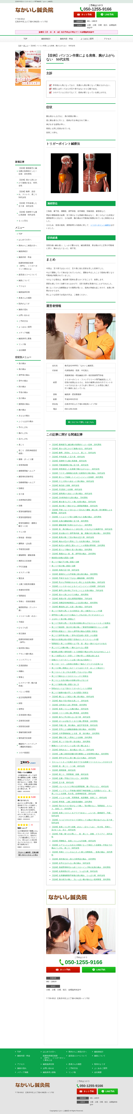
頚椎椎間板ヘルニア (27, 482)
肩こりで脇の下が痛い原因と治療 (65, 562)
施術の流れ (23, 309)
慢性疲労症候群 (25, 738)
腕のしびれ (23, 433)
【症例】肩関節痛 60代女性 (63, 770)
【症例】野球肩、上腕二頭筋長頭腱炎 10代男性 (71, 802)
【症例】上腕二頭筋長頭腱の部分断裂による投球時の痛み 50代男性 (80, 754)
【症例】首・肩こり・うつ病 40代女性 (68, 766)
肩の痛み (22, 369)
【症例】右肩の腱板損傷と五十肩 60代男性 (70, 521)
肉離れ (21, 671)
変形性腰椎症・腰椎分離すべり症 (28, 524)
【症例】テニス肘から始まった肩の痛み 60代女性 (72, 481)
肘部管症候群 (24, 726)
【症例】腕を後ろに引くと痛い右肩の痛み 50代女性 (73, 502)
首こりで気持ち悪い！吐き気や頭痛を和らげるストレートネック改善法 (80, 623)
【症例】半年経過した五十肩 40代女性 (68, 457)
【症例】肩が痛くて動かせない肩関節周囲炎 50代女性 (74, 506)
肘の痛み (22, 387)
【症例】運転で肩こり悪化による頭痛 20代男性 (71, 737)
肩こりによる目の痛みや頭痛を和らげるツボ (69, 680)
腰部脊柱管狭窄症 (26, 477)
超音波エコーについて (28, 275)
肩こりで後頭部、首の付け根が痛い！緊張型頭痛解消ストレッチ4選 (79, 627)
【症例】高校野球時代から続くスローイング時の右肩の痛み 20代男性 (81, 867)
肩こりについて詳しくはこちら (81, 422)
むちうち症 (23, 628)
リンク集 (22, 344)
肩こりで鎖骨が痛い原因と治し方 (65, 684)
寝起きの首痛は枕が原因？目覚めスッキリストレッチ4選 (75, 639)
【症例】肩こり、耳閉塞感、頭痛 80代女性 (70, 774)
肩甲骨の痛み (24, 375)
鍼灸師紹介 (46, 39)
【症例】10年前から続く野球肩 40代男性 (69, 705)
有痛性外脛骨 (24, 590)
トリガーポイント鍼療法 (100, 225)
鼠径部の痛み (24, 648)
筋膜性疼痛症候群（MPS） (26, 640)
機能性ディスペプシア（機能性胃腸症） (28, 745)
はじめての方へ (25, 240)
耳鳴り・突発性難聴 (27, 601)
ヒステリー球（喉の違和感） (28, 684)
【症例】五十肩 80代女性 (62, 782)
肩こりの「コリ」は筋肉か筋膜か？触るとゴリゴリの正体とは (77, 664)
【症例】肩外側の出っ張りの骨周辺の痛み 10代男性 (73, 859)
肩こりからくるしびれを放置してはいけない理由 (71, 672)
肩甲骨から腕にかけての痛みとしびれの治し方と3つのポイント (77, 615)
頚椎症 (21, 488)
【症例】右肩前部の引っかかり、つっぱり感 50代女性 (74, 871)
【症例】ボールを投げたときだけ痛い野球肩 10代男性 (74, 721)
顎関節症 (22, 596)
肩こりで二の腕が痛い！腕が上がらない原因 (69, 648)
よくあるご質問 (87, 39)
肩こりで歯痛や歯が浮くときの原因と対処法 (69, 693)
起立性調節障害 (25, 697)
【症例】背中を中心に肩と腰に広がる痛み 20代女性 (73, 758)
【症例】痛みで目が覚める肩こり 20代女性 (70, 701)
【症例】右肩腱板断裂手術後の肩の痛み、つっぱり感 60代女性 (78, 875)
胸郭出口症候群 (25, 561)
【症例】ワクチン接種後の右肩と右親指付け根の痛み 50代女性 (78, 473)
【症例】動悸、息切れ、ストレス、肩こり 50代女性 (73, 453)
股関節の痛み (24, 404)
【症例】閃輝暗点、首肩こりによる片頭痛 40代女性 (73, 841)
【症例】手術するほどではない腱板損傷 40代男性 (72, 578)
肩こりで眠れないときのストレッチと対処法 (69, 676)
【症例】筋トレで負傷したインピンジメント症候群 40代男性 (77, 477)
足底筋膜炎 (23, 665)
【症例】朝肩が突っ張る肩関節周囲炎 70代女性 (71, 599)
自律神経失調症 (25, 500)
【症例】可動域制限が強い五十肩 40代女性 (70, 465)
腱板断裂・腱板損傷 (27, 555)
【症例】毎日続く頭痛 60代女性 (65, 485)
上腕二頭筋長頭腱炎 (27, 584)
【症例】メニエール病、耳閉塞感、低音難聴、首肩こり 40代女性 (79, 798)
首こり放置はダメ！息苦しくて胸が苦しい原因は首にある (75, 656)
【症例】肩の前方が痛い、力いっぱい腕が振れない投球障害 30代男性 (81, 879)
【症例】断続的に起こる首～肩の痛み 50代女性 (71, 607)
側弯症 (21, 709)
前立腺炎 (22, 633)
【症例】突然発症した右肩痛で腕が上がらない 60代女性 (75, 469)
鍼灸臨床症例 (24, 292)
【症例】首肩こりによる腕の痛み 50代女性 (70, 709)
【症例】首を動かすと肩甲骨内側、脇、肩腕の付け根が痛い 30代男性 (81, 533)
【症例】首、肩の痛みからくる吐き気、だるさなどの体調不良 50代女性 (81, 529)
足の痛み (22, 398)
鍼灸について (24, 280)
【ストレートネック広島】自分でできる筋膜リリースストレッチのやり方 (81, 762)
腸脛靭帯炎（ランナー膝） (28, 608)
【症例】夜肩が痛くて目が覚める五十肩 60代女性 (72, 537)
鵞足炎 (21, 578)
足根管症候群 (24, 721)
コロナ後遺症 (24, 753)
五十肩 (21, 494)
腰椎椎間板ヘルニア (27, 471)
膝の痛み (22, 410)
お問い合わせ (24, 315)
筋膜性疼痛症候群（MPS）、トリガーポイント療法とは (28, 266)
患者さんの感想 (25, 298)
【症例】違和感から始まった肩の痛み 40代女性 (71, 494)
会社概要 (22, 350)
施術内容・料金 (66, 39)
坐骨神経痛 (23, 465)
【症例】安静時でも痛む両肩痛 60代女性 (69, 461)
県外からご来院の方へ (28, 246)
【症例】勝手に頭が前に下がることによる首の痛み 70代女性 (77, 590)
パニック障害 (24, 692)
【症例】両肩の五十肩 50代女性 (65, 570)
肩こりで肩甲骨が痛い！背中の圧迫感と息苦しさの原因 (74, 635)
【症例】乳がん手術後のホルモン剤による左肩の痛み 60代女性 (78, 582)
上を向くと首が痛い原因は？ (63, 619)
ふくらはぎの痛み (26, 421)
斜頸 (20, 703)
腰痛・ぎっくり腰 (26, 459)
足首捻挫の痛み (25, 715)
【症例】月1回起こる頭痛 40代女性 (66, 489)
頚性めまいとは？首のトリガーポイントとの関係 (71, 688)
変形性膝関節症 (25, 511)
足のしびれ (23, 439)
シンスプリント (25, 660)
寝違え (21, 677)
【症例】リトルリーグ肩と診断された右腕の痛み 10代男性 (76, 517)
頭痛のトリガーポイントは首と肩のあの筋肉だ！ (71, 660)
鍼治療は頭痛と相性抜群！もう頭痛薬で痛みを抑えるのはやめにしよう (80, 652)
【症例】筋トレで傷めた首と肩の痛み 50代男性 (71, 550)
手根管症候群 (24, 549)
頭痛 (20, 506)
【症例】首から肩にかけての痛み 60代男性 (70, 595)
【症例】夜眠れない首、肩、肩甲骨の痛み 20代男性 (73, 554)
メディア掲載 (24, 333)
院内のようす (24, 304)
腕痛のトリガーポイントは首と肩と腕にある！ (70, 746)
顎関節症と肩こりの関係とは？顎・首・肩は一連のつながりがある (79, 644)
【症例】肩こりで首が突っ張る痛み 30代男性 (70, 742)
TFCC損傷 (23, 567)
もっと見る (23, 221)
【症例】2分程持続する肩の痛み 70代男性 (69, 498)
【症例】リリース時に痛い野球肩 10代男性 (70, 713)
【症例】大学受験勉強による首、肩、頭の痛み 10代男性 (75, 733)
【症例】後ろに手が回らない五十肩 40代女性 (70, 717)
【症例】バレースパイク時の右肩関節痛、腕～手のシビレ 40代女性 (80, 786)
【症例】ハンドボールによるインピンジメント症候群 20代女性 (78, 586)
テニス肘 (22, 532)
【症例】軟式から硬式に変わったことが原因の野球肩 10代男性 (78, 545)
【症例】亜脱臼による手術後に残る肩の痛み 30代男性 (74, 574)
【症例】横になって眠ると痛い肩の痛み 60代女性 (72, 697)
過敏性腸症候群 (25, 732)
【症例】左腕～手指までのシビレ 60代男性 (70, 778)
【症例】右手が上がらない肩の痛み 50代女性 (70, 863)
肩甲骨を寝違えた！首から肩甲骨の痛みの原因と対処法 (74, 631)
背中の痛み (23, 381)
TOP (25, 39)
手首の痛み (23, 392)
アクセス (107, 39)
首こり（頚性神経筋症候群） (28, 451)
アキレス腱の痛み (26, 654)
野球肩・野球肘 (25, 538)
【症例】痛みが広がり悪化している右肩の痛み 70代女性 (75, 541)
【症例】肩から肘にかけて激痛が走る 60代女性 (71, 449)
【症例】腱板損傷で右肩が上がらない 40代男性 (71, 525)
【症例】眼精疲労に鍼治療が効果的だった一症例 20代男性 (76, 445)
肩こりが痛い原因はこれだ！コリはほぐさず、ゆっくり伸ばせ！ (78, 668)
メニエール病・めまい (28, 616)
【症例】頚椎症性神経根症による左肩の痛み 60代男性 (74, 603)
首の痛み (22, 363)
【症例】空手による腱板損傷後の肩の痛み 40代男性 (73, 729)
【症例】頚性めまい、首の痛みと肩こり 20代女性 (72, 750)
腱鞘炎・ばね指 (25, 543)
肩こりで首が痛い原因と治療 (63, 566)
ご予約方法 (23, 321)
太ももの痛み (24, 416)
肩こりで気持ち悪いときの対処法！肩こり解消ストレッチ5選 (76, 611)
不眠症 (21, 622)
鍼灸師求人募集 (25, 339)
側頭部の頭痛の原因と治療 (62, 558)
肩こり (25, 46)
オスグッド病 (24, 572)
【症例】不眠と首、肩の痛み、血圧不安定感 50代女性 (74, 725)
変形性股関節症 (25, 517)
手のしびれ (23, 427)
